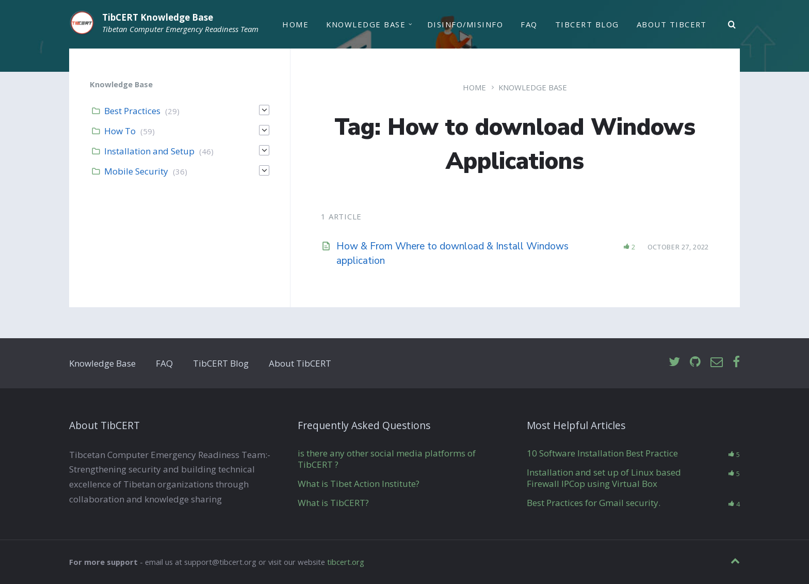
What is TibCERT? (333, 503)
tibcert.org (345, 562)
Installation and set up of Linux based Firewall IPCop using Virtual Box (604, 478)
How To (120, 131)
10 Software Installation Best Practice (602, 453)
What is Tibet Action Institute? (358, 484)
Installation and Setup (149, 151)
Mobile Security (136, 171)
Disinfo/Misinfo (465, 24)
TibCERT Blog (587, 24)
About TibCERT (672, 24)
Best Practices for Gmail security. (593, 503)
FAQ (529, 24)
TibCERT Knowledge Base (157, 17)
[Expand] (264, 110)
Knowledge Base (366, 24)
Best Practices (132, 111)
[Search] (732, 25)
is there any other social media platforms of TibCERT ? (387, 458)
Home (295, 24)
